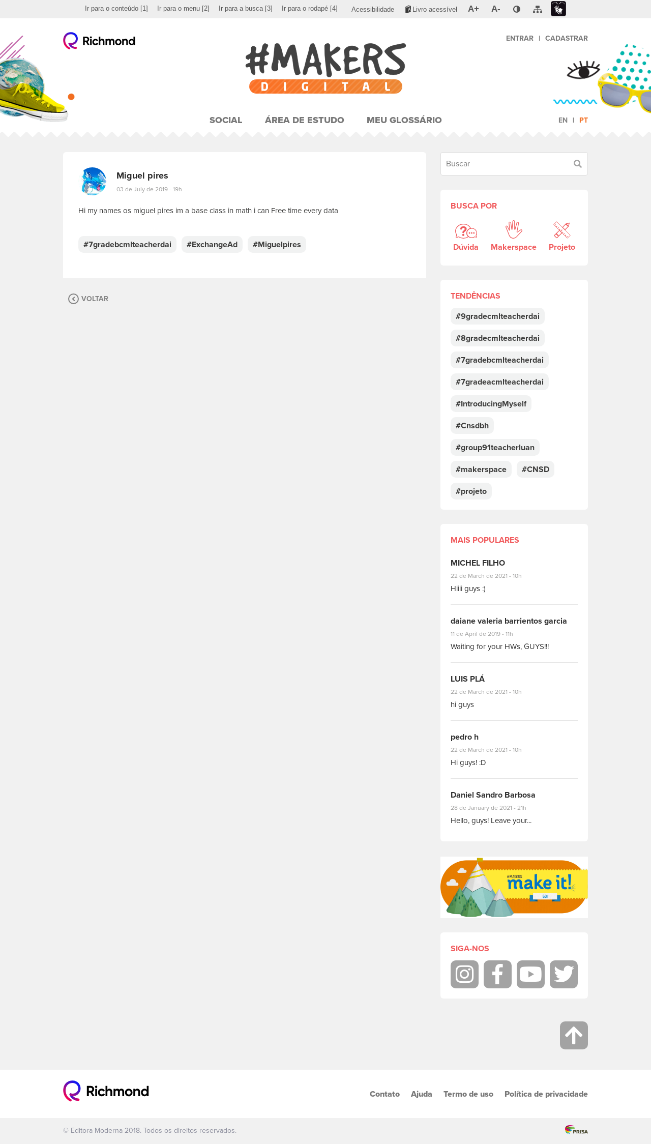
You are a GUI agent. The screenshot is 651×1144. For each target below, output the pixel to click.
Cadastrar (566, 38)
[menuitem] (116, 8)
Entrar (520, 38)
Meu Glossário (404, 120)
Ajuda (421, 1094)
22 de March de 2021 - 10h (495, 575)
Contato (385, 1094)
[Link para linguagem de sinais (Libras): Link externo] (558, 9)
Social (226, 120)
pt (583, 120)
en (563, 120)
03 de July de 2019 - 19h (149, 189)
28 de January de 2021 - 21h (496, 807)
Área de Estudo (304, 120)
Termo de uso (468, 1094)
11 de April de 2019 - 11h (489, 633)
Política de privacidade (546, 1094)
